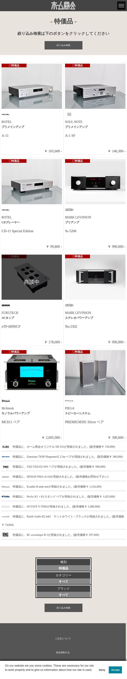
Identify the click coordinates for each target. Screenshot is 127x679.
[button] (5, 674)
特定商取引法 (63, 652)
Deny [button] (102, 670)
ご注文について (63, 638)
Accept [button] (115, 670)
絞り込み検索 (63, 45)
